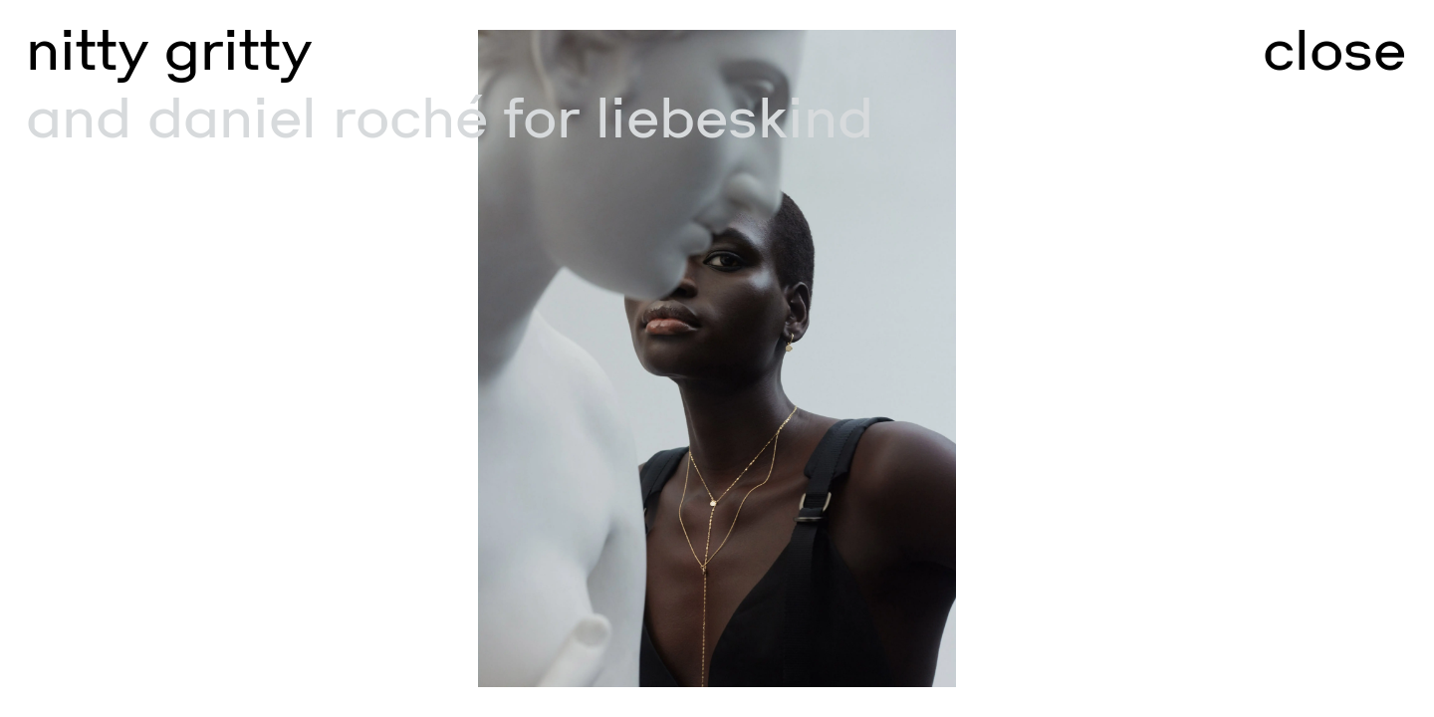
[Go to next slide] (1075, 358)
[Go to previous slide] (358, 358)
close (1334, 50)
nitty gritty (169, 50)
